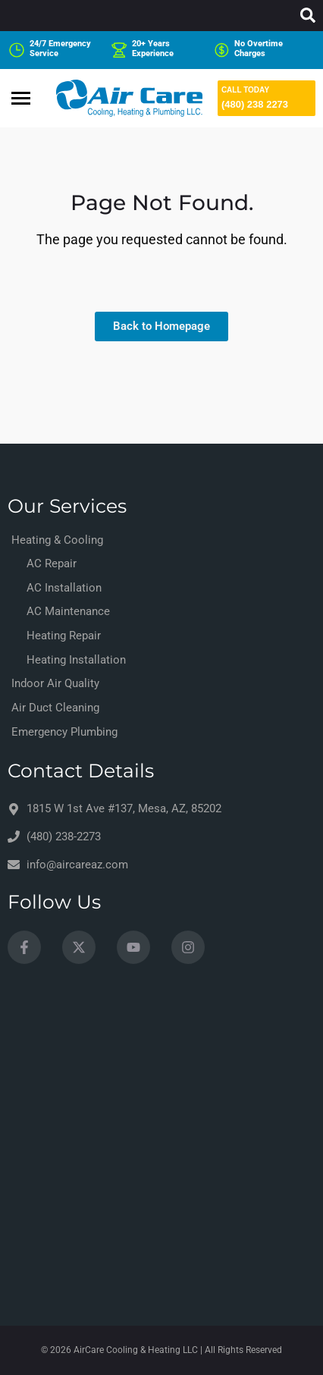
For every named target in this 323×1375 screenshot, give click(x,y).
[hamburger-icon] (21, 98)
